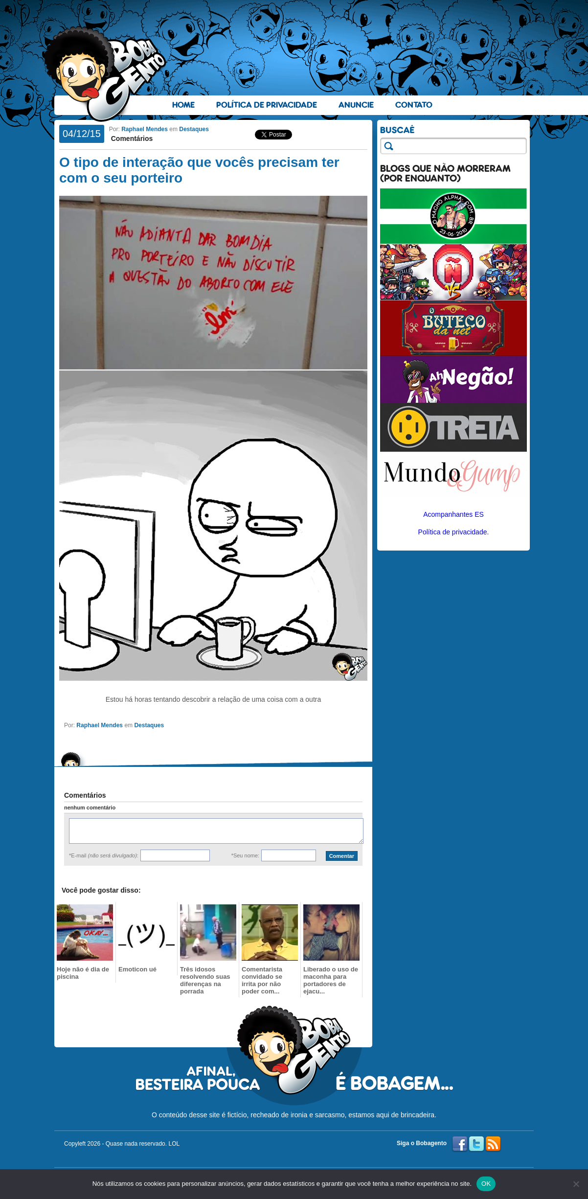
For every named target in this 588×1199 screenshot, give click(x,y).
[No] (576, 1184)
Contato (413, 105)
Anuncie (356, 105)
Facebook (460, 1144)
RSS (493, 1144)
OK (486, 1183)
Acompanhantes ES (453, 514)
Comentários (131, 138)
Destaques (194, 129)
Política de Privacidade (266, 105)
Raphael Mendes (144, 129)
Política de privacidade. (453, 532)
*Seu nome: (245, 855)
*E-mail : (103, 855)
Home (183, 105)
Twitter (476, 1144)
